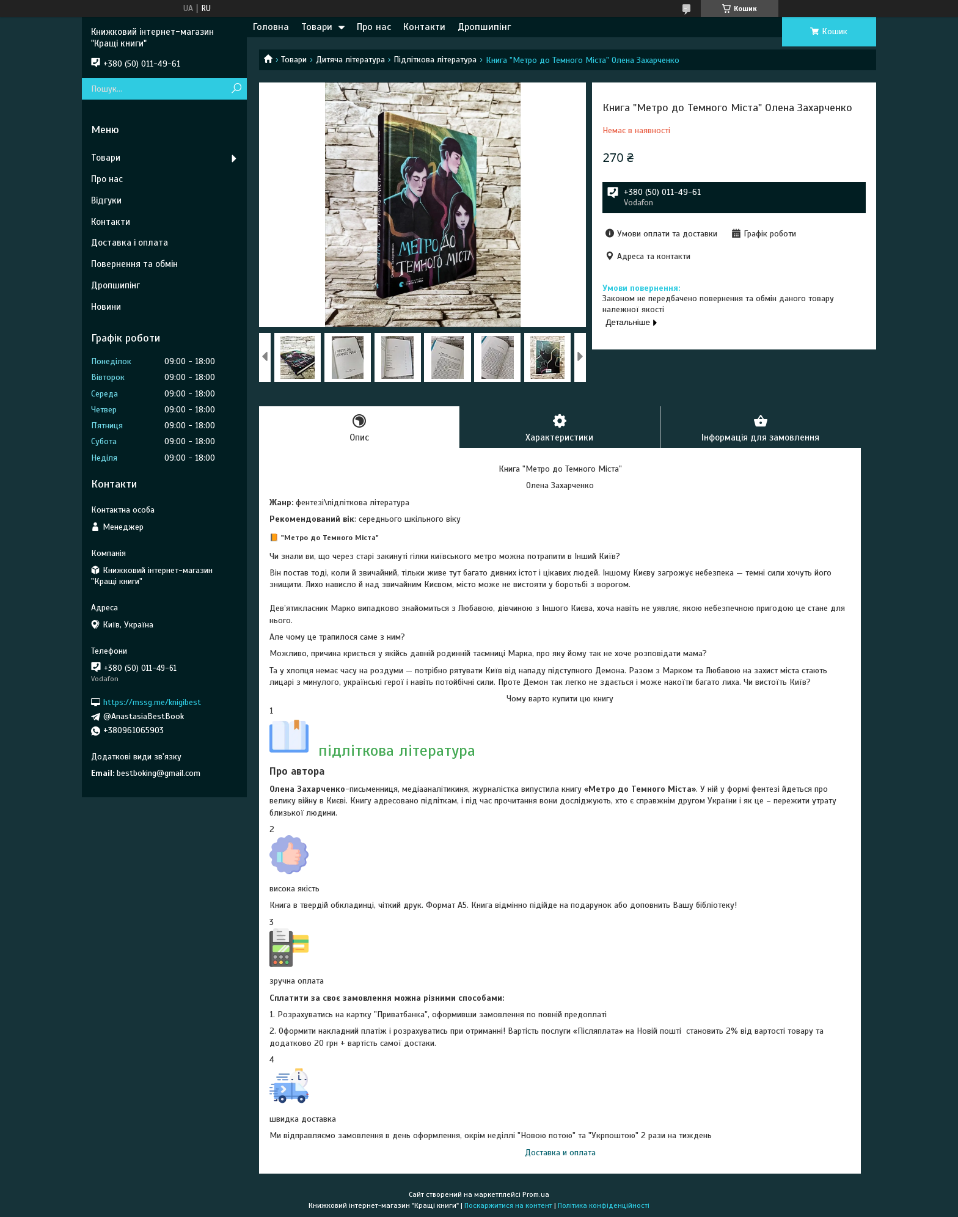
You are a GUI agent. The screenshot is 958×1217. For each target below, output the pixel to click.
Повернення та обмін (134, 263)
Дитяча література (350, 59)
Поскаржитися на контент (508, 1205)
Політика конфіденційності (603, 1205)
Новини (106, 306)
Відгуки (106, 200)
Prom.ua (535, 1194)
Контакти (424, 27)
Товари (316, 27)
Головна (271, 27)
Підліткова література (435, 59)
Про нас (374, 27)
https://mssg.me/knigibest (152, 702)
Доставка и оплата (560, 1152)
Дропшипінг (484, 27)
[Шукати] (236, 89)
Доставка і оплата (129, 242)
